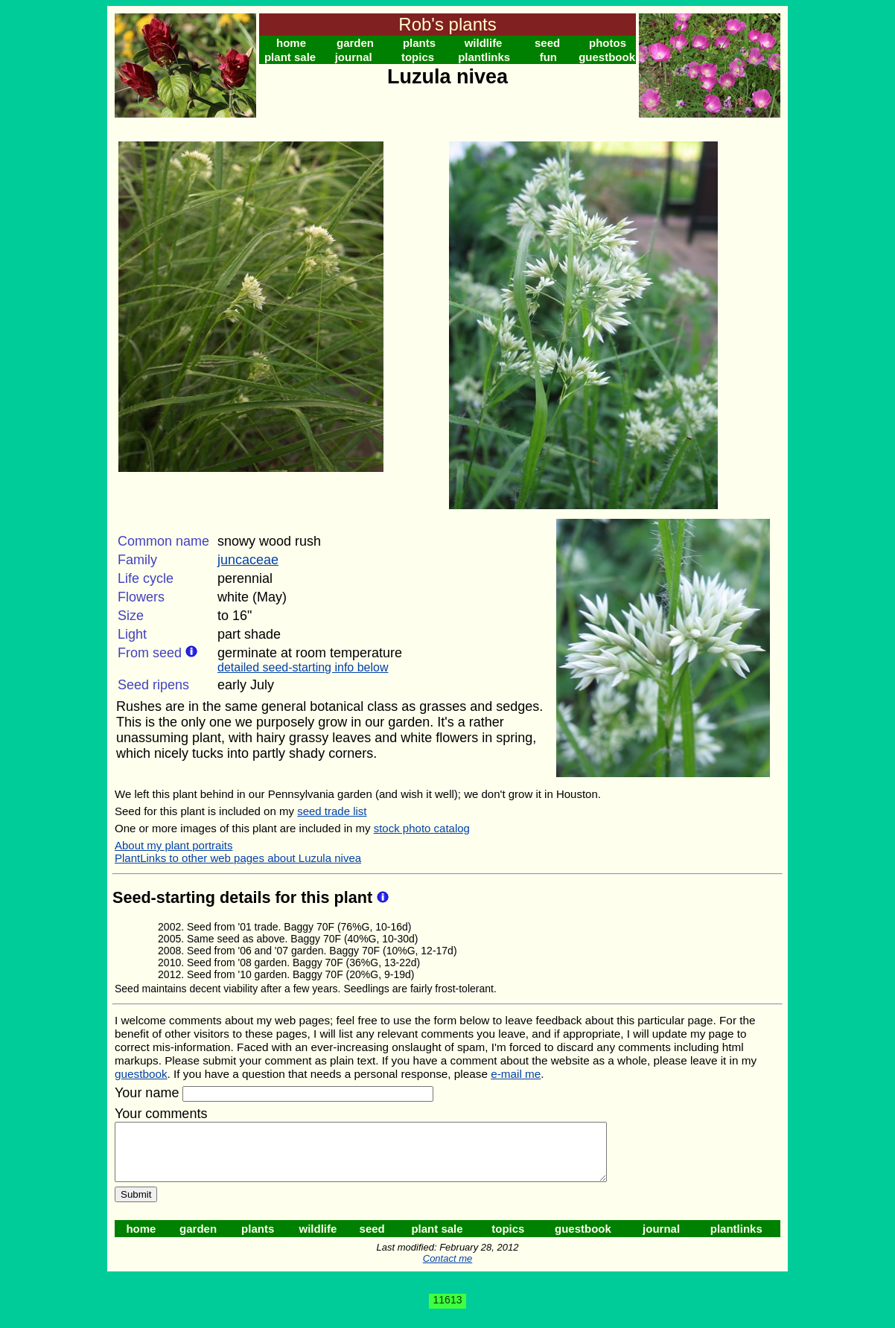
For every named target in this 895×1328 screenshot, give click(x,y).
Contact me (447, 1269)
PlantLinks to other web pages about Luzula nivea (238, 858)
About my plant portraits (173, 845)
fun (548, 57)
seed (547, 42)
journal (353, 57)
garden (355, 42)
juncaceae (247, 559)
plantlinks (484, 57)
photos (607, 42)
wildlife (484, 42)
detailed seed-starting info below (302, 667)
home (291, 42)
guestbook (607, 57)
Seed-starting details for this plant (244, 897)
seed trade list (331, 811)
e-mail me (516, 1073)
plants (419, 42)
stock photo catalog (422, 828)
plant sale (290, 57)
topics (417, 57)
